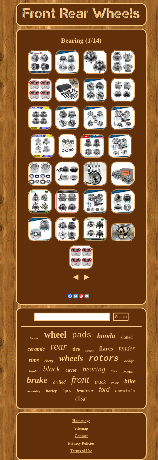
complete (125, 391)
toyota (33, 371)
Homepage (81, 421)
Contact (81, 436)
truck (100, 382)
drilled (59, 382)
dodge (129, 361)
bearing (94, 369)
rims (34, 360)
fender (127, 348)
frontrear (84, 390)
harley (51, 391)
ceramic (36, 349)
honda (106, 336)
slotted (127, 337)
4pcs (66, 390)
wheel (55, 335)
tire (76, 349)
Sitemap (81, 428)
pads (82, 335)
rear (58, 346)
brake (37, 380)
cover (71, 370)
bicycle (34, 338)
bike (130, 381)
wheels (71, 358)
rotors (104, 358)
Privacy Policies (81, 443)
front (80, 379)
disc (81, 399)
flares (106, 348)
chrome (89, 350)
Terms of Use (81, 451)
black (51, 368)
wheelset (128, 371)
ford (104, 389)
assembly (33, 391)
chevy (49, 361)
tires (114, 371)
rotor (115, 383)
